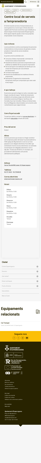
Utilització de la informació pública (13, 399)
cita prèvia (14, 118)
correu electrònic (28, 116)
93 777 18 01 (8, 172)
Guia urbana (5, 291)
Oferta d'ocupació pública (11, 388)
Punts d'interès (6, 286)
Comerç (7, 10)
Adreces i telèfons (9, 382)
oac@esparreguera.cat (10, 417)
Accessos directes (6, 1)
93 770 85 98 (17, 172)
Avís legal (7, 393)
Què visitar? (5, 276)
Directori (4, 271)
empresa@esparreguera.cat (13, 179)
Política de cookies (9, 397)
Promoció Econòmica (26, 10)
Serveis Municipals (10, 12)
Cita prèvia (7, 380)
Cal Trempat (5, 323)
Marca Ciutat (6, 296)
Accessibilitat (8, 404)
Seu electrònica (9, 384)
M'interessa (33, 1)
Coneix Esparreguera (8, 266)
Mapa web (7, 406)
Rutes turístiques (7, 281)
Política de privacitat (10, 395)
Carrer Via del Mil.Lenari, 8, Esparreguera (17, 165)
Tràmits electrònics (10, 386)
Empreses (15, 10)
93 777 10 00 (8, 419)
